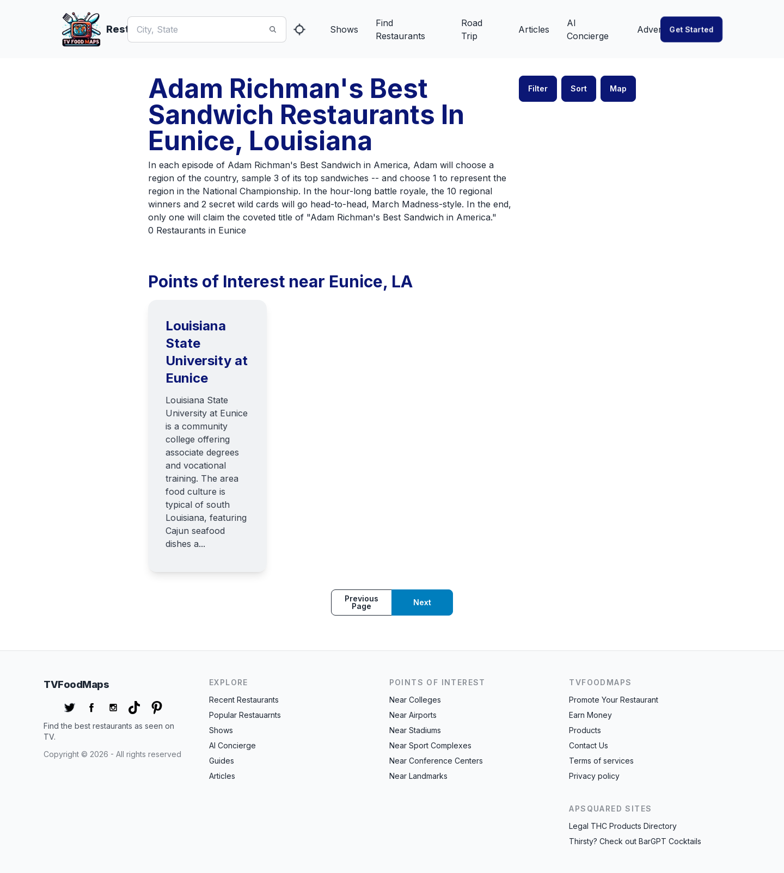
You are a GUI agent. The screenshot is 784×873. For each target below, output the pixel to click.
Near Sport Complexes (430, 745)
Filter (538, 88)
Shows (344, 29)
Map (618, 88)
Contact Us (588, 745)
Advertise (656, 29)
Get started (691, 29)
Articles (533, 29)
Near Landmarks (418, 775)
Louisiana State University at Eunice (207, 352)
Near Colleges (415, 699)
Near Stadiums (415, 730)
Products (585, 730)
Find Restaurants (400, 29)
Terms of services (601, 760)
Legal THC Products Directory (623, 826)
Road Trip (471, 29)
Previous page (361, 602)
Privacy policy (594, 775)
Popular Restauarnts (245, 715)
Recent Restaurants (244, 699)
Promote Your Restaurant (613, 699)
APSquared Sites (610, 808)
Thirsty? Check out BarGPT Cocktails (635, 841)
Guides (221, 760)
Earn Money (590, 715)
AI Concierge (588, 29)
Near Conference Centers (436, 760)
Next (422, 602)
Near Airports (413, 715)
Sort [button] (579, 88)
